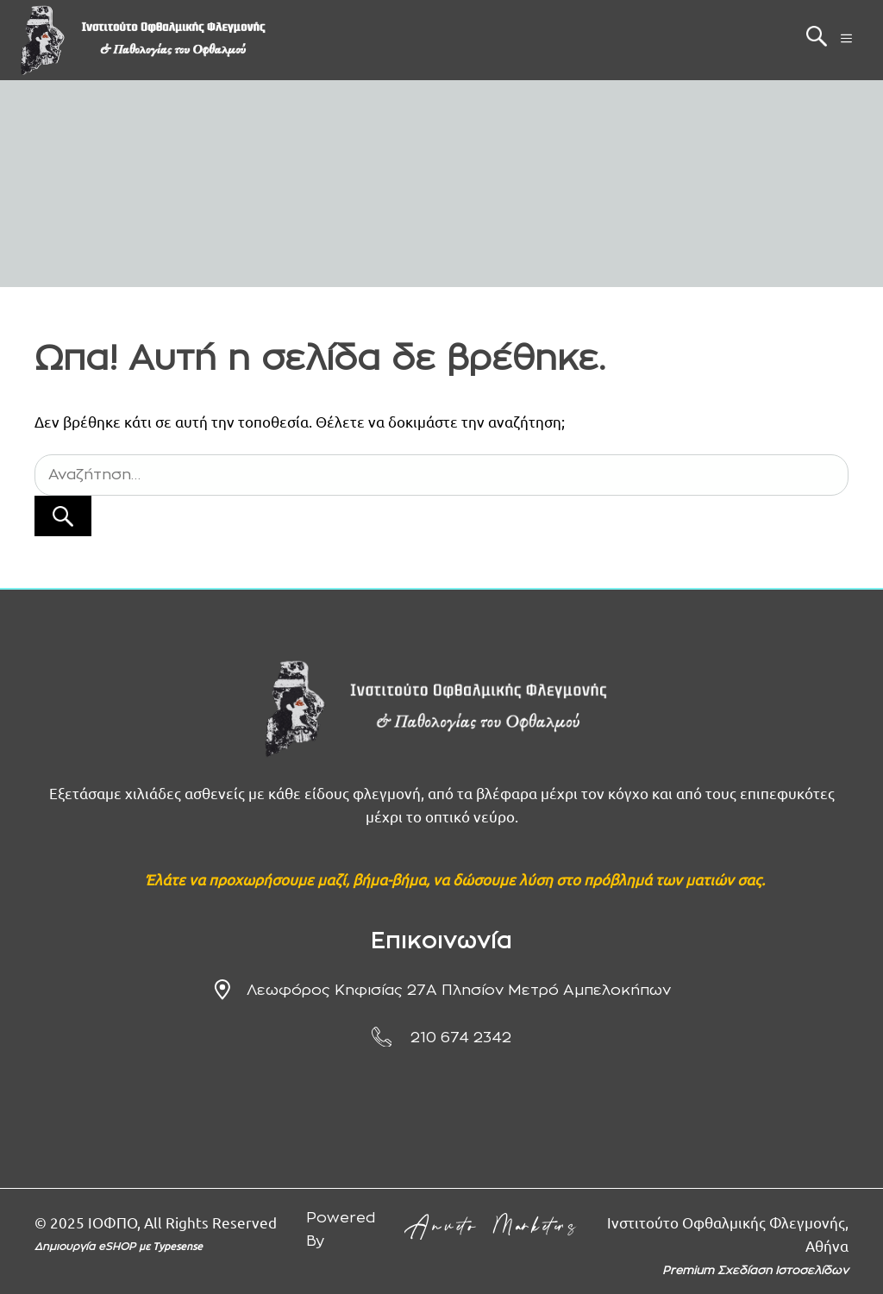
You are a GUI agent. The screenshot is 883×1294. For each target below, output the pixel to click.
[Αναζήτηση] (62, 516)
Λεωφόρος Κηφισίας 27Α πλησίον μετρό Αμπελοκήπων (459, 990)
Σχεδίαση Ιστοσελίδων (783, 1271)
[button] (816, 40)
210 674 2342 (460, 1037)
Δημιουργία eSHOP (86, 1246)
